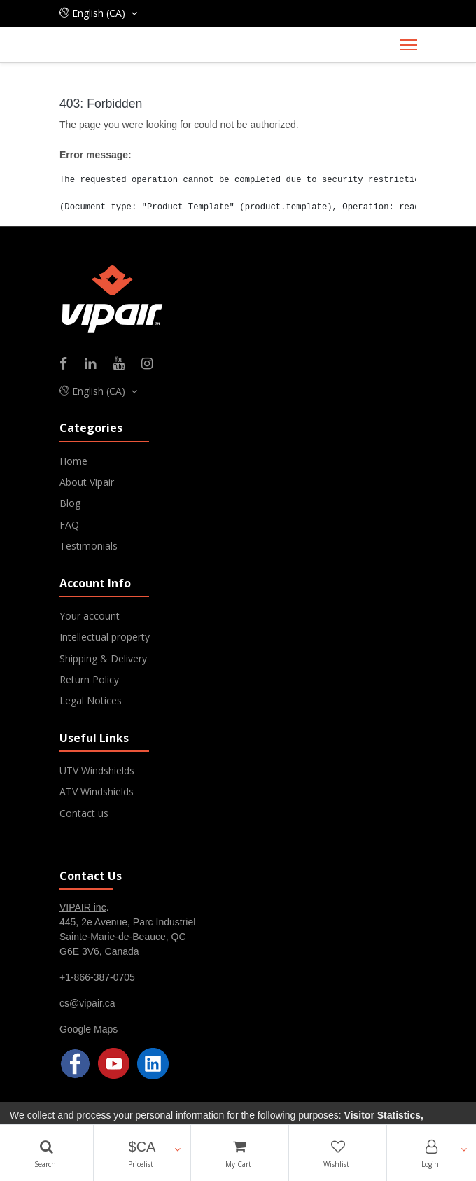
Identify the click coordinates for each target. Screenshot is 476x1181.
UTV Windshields (96, 770)
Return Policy (89, 679)
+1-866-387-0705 (97, 977)
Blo (67, 503)
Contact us (83, 813)
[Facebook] (67, 364)
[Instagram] (151, 364)
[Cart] (239, 1153)
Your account (89, 615)
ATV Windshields (96, 791)
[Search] (46, 1153)
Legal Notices (90, 700)
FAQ (69, 524)
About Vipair (86, 482)
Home (73, 461)
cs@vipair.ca (87, 1003)
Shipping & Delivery (103, 658)
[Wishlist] (337, 1153)
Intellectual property (104, 636)
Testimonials (88, 545)
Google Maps (88, 1029)
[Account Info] (431, 1153)
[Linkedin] (95, 364)
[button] (142, 1153)
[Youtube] (123, 364)
